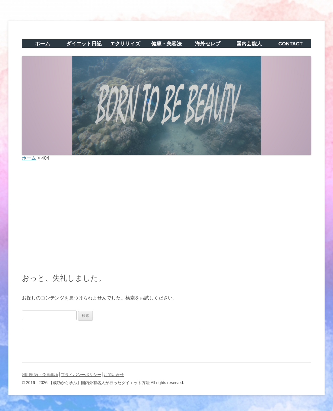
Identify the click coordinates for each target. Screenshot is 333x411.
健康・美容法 (166, 43)
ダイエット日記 (84, 43)
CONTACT (290, 43)
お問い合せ (114, 374)
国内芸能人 (249, 43)
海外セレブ (207, 43)
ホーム (42, 43)
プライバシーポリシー (81, 374)
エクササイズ (125, 43)
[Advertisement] (166, 215)
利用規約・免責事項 (40, 374)
